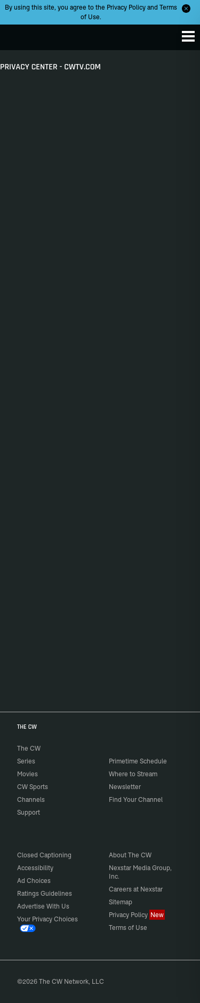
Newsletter (125, 787)
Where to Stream (133, 774)
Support (28, 812)
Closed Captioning (44, 855)
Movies (27, 774)
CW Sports (32, 787)
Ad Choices (34, 881)
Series (26, 761)
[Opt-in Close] (186, 8)
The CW (18, 34)
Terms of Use (128, 928)
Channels (31, 799)
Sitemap (120, 902)
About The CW (130, 855)
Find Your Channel (136, 799)
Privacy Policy (126, 7)
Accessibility (35, 868)
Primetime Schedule (138, 761)
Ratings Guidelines (44, 893)
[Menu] (188, 36)
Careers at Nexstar (136, 889)
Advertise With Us (43, 906)
